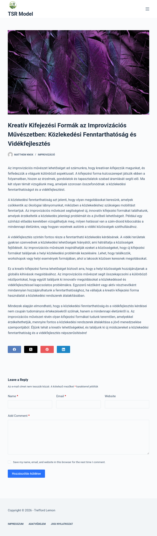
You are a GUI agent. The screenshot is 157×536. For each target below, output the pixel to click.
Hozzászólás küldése (26, 473)
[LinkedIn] (63, 349)
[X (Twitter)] (30, 349)
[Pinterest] (47, 349)
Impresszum (16, 524)
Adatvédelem (37, 524)
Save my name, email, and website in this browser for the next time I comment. (59, 462)
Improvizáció (46, 154)
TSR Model (20, 14)
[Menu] (147, 9)
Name (13, 396)
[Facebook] (14, 349)
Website (110, 396)
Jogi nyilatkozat (62, 524)
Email (61, 396)
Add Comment (19, 415)
